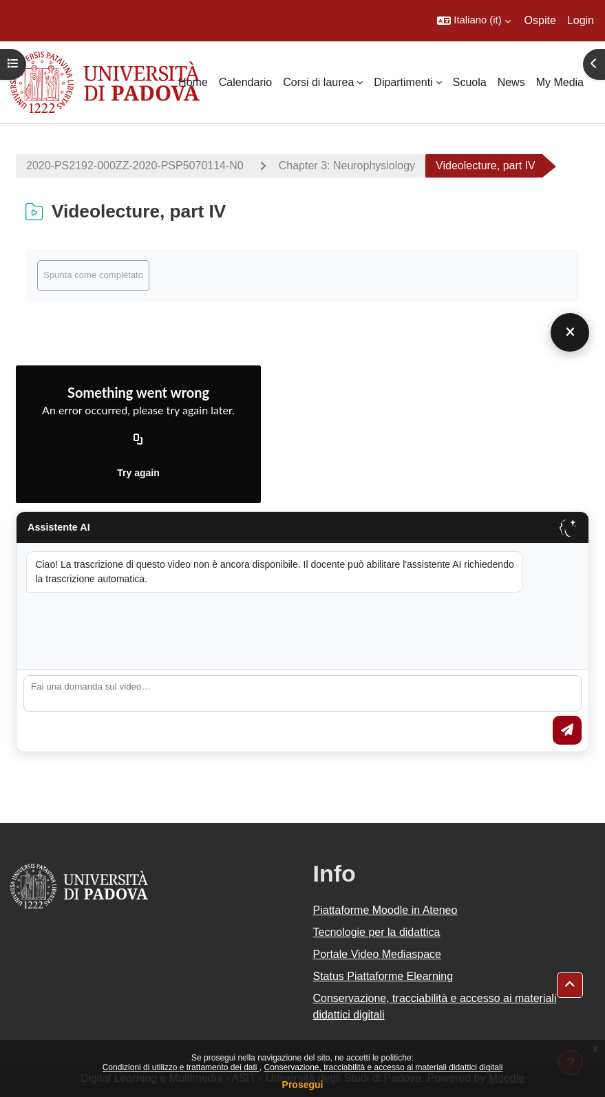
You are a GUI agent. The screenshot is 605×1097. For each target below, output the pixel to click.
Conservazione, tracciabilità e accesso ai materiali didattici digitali (383, 1067)
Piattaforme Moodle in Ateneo (385, 910)
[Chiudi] (570, 332)
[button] (473, 20)
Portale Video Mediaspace (377, 954)
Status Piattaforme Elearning (383, 976)
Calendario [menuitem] (245, 82)
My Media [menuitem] (560, 82)
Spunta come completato (93, 275)
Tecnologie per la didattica (377, 932)
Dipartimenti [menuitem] (403, 82)
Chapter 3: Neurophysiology (347, 165)
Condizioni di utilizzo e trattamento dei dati (181, 1067)
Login (580, 20)
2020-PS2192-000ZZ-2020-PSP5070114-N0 (135, 165)
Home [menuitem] (193, 82)
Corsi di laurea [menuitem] (318, 82)
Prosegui (302, 1084)
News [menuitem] (511, 82)
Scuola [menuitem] (470, 82)
